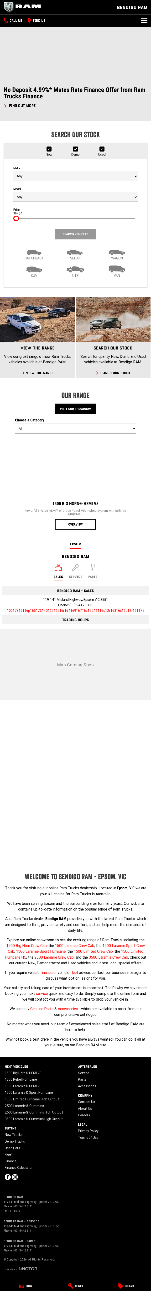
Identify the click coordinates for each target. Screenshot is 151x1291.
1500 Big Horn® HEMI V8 (23, 1073)
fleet (74, 972)
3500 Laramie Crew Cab (108, 957)
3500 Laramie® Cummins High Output (34, 1119)
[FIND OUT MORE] (20, 105)
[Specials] (126, 1286)
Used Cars (12, 1148)
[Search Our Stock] (113, 337)
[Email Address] (75, 610)
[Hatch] (34, 253)
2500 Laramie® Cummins (24, 1106)
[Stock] (25, 1286)
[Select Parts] (92, 572)
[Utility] (75, 271)
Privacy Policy (88, 1131)
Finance (10, 1161)
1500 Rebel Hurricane (21, 1079)
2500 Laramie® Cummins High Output (34, 1112)
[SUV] (34, 271)
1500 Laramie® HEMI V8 (23, 1086)
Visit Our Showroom (75, 409)
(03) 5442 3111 (81, 605)
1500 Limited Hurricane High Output (32, 1099)
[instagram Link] (15, 1177)
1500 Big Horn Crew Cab (26, 945)
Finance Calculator (19, 1167)
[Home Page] (24, 7)
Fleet (8, 1154)
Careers (84, 1115)
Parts (82, 1079)
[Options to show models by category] (75, 429)
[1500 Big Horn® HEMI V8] (75, 483)
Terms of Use (88, 1137)
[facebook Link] (8, 1177)
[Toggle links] (20, 1268)
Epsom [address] (75, 544)
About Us (85, 1108)
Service (83, 1073)
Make (75, 174)
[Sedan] (75, 253)
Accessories (68, 1008)
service (42, 993)
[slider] (16, 218)
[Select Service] (75, 572)
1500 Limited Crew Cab (93, 951)
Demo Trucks (15, 1141)
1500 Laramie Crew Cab (74, 945)
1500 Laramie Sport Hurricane (41, 951)
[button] (75, 97)
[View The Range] (37, 337)
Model (75, 194)
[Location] (58, 572)
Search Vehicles (75, 234)
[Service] (75, 1286)
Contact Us (86, 1102)
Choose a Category (75, 426)
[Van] (117, 271)
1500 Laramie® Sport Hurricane (29, 1092)
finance (46, 972)
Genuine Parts (41, 1008)
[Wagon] (117, 253)
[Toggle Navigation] (144, 20)
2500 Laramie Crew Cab (54, 957)
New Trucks (13, 1135)
